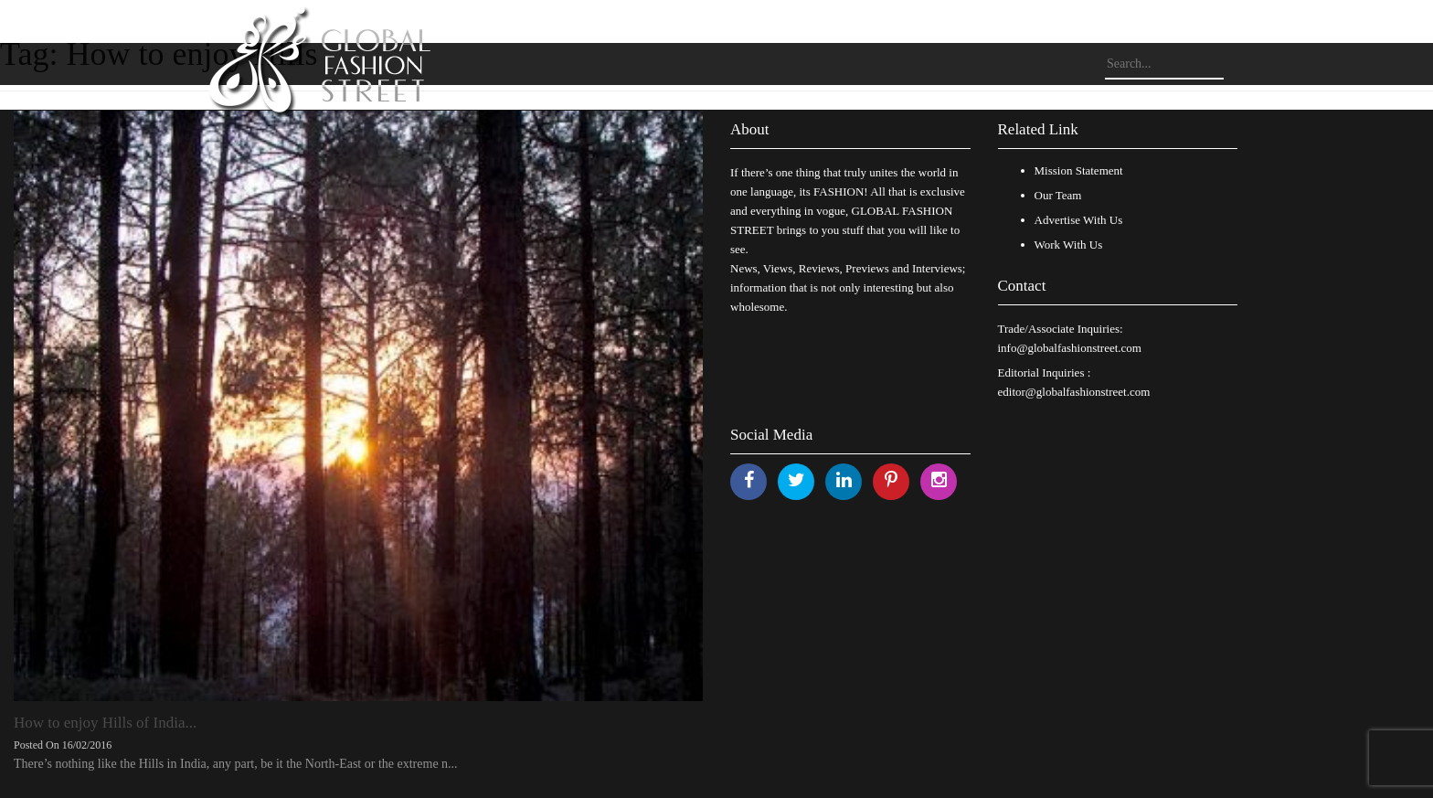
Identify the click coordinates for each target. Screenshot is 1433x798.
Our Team (1058, 195)
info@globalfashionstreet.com (1069, 348)
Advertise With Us (1079, 220)
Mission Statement (1079, 170)
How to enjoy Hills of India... (105, 722)
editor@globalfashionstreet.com (1074, 392)
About (750, 129)
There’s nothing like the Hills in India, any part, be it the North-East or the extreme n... (236, 764)
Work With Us (1069, 244)
